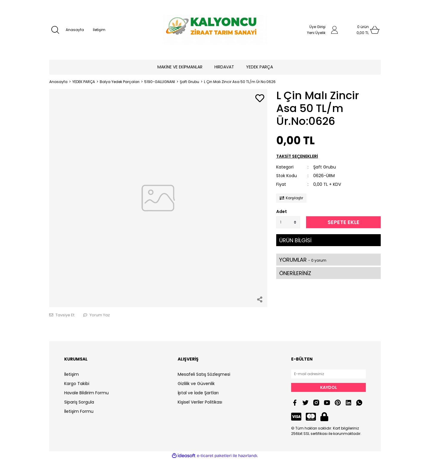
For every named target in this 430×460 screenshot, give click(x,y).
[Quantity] (288, 222)
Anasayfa (75, 29)
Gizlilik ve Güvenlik (196, 384)
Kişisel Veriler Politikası (200, 402)
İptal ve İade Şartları (198, 393)
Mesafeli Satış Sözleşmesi (204, 374)
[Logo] (215, 30)
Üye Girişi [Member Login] (317, 26)
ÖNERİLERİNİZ (295, 273)
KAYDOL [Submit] (328, 387)
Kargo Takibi (76, 384)
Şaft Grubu (324, 167)
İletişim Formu (78, 411)
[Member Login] (334, 30)
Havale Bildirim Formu (86, 393)
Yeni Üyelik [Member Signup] (316, 32)
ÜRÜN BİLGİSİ (295, 240)
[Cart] (363, 30)
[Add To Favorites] (259, 98)
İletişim (99, 29)
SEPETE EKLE (344, 222)
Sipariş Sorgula (79, 402)
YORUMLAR (302, 259)
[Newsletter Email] (328, 373)
